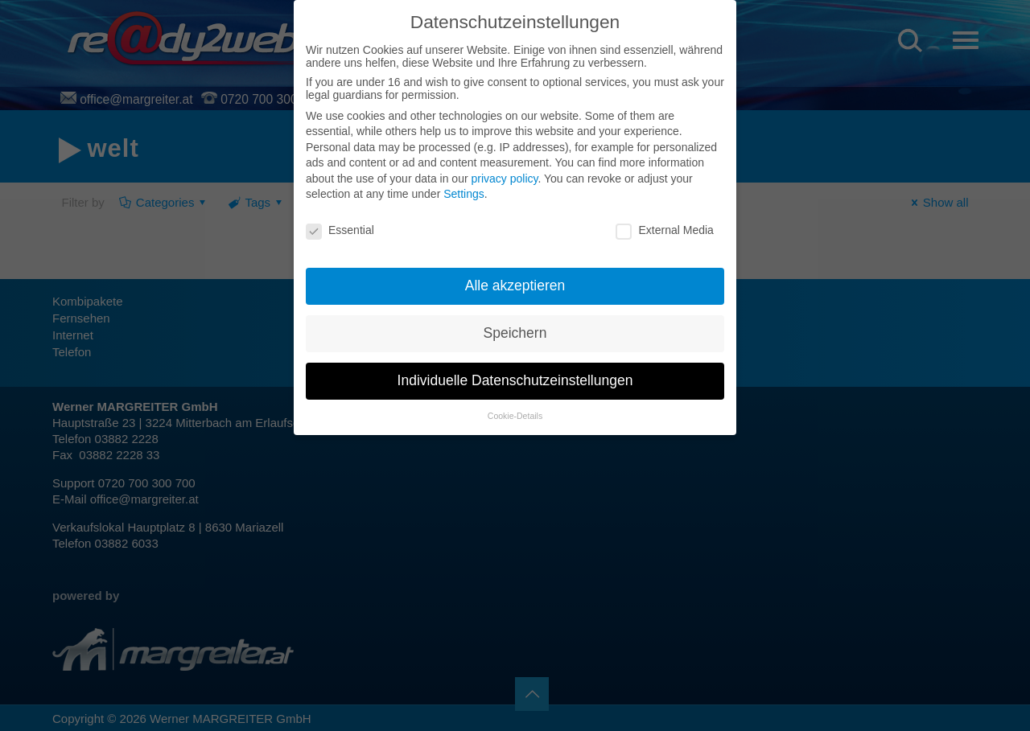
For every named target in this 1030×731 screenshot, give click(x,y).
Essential (340, 230)
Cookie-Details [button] (515, 416)
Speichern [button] (515, 333)
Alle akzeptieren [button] (515, 285)
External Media (664, 230)
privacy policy (504, 178)
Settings (463, 193)
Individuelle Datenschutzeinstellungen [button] (515, 380)
